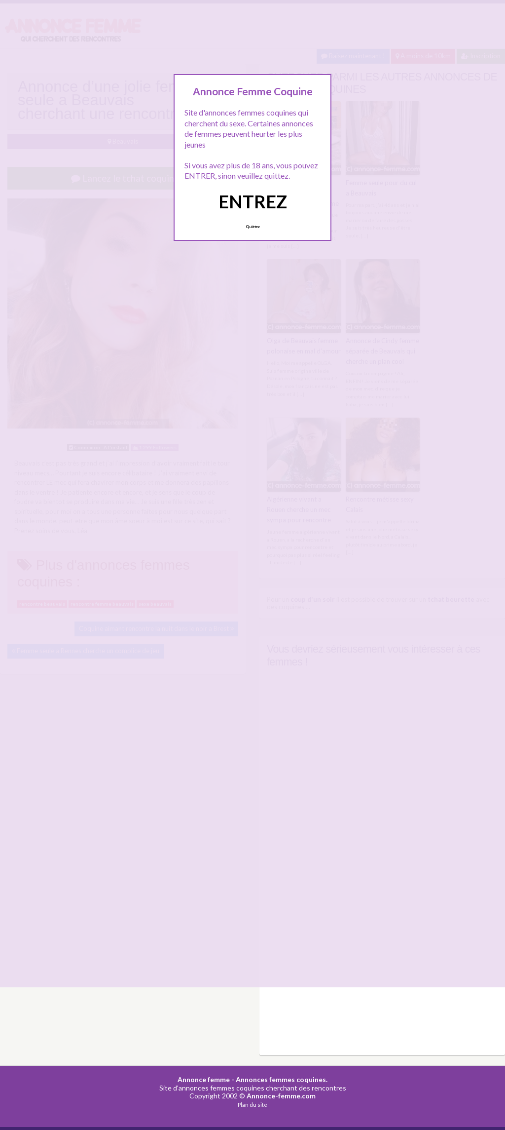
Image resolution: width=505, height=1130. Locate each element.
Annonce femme (204, 1079)
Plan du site (252, 1104)
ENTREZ (252, 201)
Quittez (253, 226)
